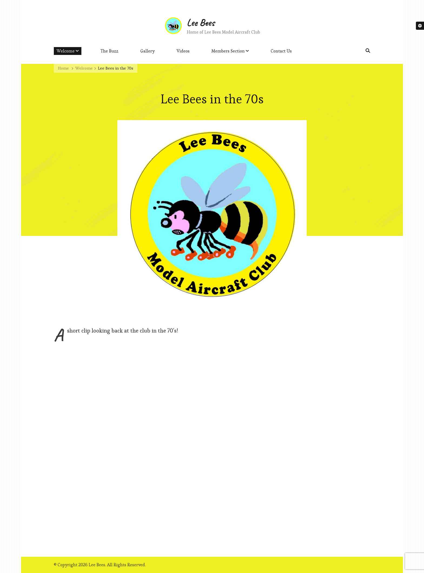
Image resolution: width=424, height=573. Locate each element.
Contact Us (281, 51)
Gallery (147, 51)
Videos (183, 51)
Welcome (66, 51)
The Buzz (109, 51)
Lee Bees (201, 22)
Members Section (228, 51)
